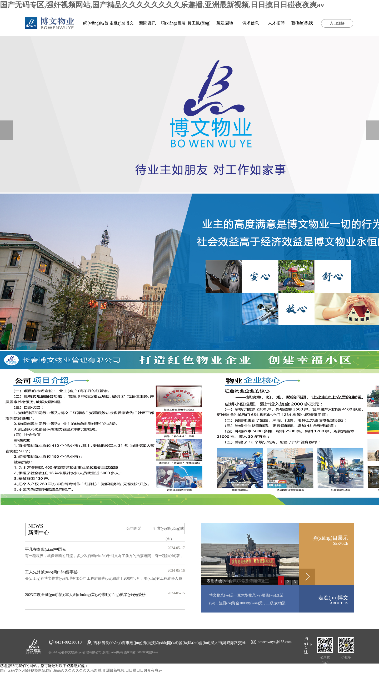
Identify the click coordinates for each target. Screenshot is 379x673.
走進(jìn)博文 (121, 23)
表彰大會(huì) (218, 581)
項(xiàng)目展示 (323, 540)
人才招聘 (276, 23)
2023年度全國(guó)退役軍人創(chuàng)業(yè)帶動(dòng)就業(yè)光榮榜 (85, 595)
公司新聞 (134, 528)
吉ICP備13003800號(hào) (141, 652)
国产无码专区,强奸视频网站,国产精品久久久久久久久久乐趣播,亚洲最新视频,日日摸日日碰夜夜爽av (162, 5)
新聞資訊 (147, 23)
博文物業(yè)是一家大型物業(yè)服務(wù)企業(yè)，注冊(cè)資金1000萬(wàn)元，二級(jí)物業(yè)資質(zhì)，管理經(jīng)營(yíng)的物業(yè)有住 (249, 603)
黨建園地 (224, 23)
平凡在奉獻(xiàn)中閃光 (45, 549)
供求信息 (250, 23)
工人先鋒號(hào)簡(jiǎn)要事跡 (51, 572)
